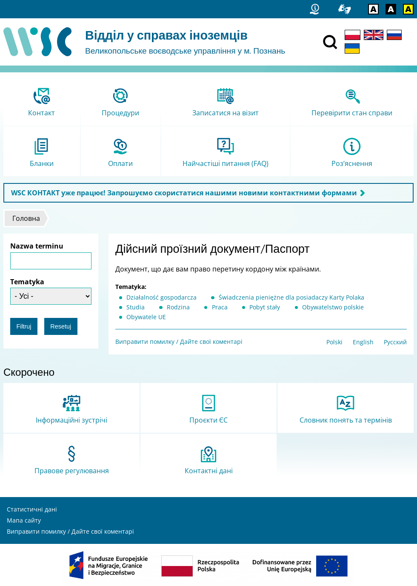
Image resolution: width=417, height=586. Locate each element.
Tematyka (27, 281)
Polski (334, 342)
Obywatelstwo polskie (333, 307)
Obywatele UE (146, 317)
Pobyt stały (264, 307)
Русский (395, 342)
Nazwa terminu (36, 246)
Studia (135, 307)
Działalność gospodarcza (161, 297)
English (363, 342)
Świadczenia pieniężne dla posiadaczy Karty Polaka (291, 297)
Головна (26, 218)
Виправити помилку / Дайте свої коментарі (179, 341)
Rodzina (178, 307)
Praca (220, 307)
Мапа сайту (24, 520)
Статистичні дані (32, 509)
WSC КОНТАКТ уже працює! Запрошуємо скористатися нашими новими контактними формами (184, 192)
